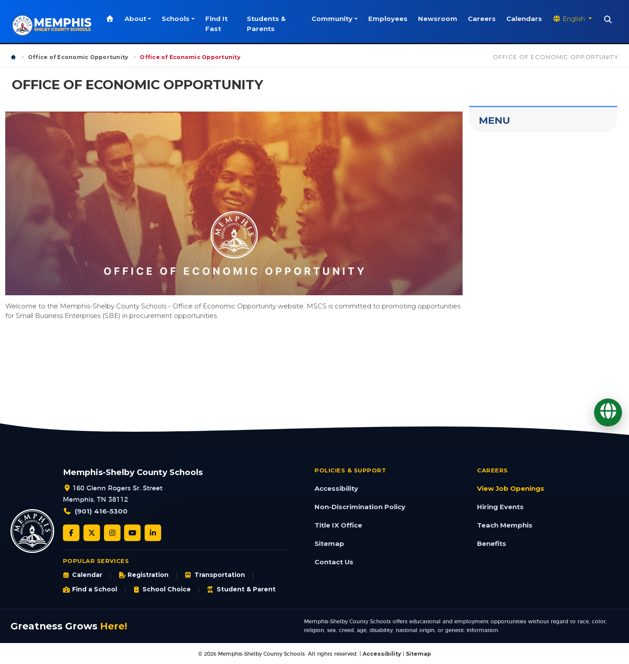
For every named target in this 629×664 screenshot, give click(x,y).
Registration (143, 575)
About (137, 19)
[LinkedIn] (153, 532)
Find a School (90, 589)
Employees (388, 19)
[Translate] (608, 412)
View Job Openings (510, 489)
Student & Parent (241, 589)
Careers (482, 19)
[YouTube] (132, 532)
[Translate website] (572, 19)
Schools (177, 19)
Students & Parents (267, 23)
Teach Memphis (504, 525)
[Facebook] (71, 532)
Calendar (82, 575)
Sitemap (329, 544)
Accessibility (336, 489)
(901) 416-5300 (101, 511)
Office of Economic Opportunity (78, 57)
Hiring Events (500, 507)
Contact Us (333, 562)
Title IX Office (338, 525)
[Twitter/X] (91, 532)
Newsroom (437, 19)
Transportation (215, 575)
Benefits (491, 544)
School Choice (162, 589)
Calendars (524, 19)
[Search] (608, 19)
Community (332, 19)
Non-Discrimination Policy (359, 507)
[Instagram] (112, 532)
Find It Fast (218, 23)
